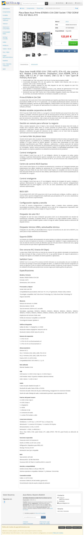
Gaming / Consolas (5, 38)
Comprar (73, 43)
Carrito (78, 3)
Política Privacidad (28, 523)
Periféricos (5, 45)
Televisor (5, 23)
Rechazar (69, 527)
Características (24, 64)
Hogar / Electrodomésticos (8, 56)
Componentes (6, 12)
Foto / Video (6, 52)
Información (34, 64)
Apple (4, 69)
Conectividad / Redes (6, 32)
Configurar (61, 527)
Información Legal (44, 522)
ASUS (67, 21)
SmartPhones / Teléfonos (7, 19)
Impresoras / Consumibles (6, 27)
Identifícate (59, 3)
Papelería (5, 60)
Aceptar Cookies (77, 527)
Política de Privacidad (40, 513)
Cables (4, 42)
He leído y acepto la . (35, 513)
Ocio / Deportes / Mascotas (7, 64)
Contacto (69, 3)
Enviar (43, 517)
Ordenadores (6, 8)
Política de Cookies (58, 533)
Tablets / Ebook (7, 49)
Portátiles (5, 15)
